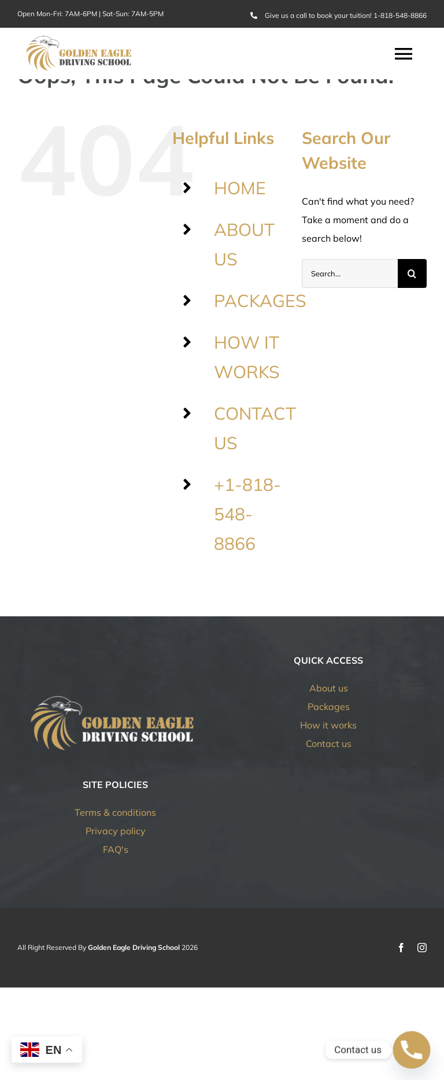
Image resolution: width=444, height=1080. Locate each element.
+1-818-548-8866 (247, 514)
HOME (240, 188)
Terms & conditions (115, 812)
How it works (328, 725)
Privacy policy (116, 831)
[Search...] (350, 273)
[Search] (412, 273)
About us (328, 688)
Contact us (329, 743)
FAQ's (115, 849)
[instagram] (422, 947)
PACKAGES (260, 301)
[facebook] (401, 947)
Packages (329, 706)
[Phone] (411, 1050)
